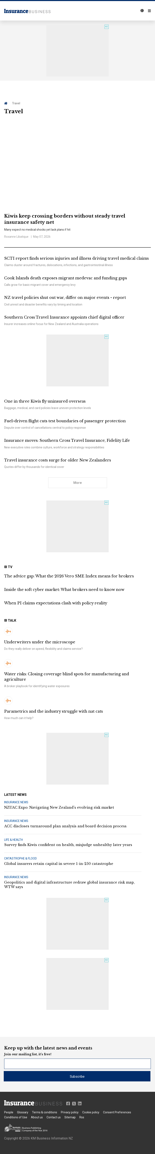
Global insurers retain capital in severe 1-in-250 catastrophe (58, 864)
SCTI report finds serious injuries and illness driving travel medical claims (76, 258)
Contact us (54, 1117)
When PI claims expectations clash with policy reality (55, 603)
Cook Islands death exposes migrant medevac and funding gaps (65, 278)
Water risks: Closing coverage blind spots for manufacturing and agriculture (66, 677)
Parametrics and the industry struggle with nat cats (53, 711)
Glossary (22, 1112)
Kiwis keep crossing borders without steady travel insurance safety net (64, 219)
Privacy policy (70, 1112)
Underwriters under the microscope (39, 642)
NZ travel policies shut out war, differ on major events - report (65, 297)
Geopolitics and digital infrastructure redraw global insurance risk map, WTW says (69, 884)
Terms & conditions (44, 1112)
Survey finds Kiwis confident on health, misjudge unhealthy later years (68, 845)
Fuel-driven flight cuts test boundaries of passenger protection (65, 421)
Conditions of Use (15, 1117)
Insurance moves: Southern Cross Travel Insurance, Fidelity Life (67, 440)
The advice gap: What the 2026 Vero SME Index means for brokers (69, 576)
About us (37, 1117)
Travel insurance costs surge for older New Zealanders (57, 460)
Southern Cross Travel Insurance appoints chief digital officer (64, 317)
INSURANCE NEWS (16, 802)
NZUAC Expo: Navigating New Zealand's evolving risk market (59, 807)
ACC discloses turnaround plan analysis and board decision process (65, 826)
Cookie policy (90, 1112)
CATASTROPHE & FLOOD (20, 858)
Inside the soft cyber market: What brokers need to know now (64, 589)
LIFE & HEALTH (13, 839)
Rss (81, 1117)
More (77, 483)
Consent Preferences (117, 1112)
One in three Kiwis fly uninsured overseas (45, 401)
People (8, 1112)
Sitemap (70, 1117)
